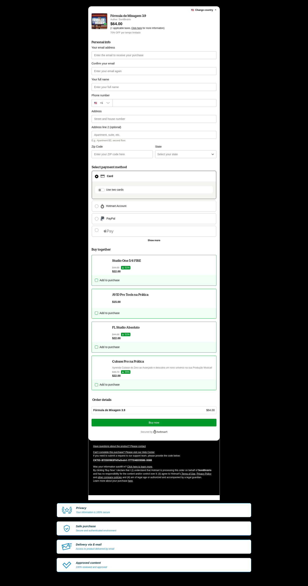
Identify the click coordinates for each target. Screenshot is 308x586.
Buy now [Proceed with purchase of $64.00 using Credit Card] (154, 422)
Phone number (101, 95)
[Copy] (122, 460)
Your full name (100, 79)
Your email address (103, 47)
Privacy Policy (204, 473)
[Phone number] (164, 103)
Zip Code (97, 146)
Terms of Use (188, 473)
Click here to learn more (139, 466)
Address (97, 111)
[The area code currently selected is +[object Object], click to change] (102, 103)
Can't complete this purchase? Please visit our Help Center (124, 452)
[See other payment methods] (154, 240)
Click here (136, 28)
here (130, 480)
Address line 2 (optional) (106, 127)
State (158, 146)
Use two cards (115, 189)
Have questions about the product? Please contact (119, 446)
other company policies (110, 477)
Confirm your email (103, 63)
